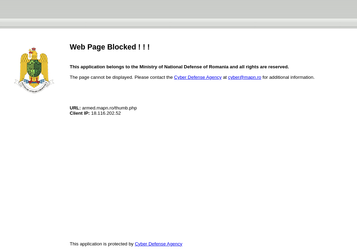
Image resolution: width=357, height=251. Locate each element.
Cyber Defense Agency (197, 77)
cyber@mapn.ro (244, 77)
